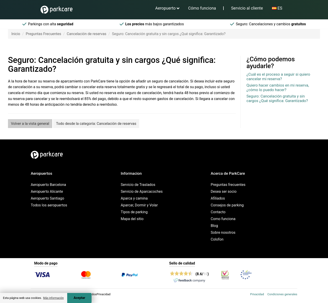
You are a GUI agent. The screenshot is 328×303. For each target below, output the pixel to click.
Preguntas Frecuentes (43, 34)
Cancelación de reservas (86, 34)
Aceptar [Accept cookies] (79, 298)
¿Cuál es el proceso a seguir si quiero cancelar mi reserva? (278, 76)
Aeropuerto (165, 8)
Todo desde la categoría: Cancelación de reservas (96, 123)
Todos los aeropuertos (49, 205)
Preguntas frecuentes (228, 184)
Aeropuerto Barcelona (48, 184)
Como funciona (223, 219)
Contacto (218, 212)
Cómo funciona (202, 8)
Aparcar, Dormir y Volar (139, 205)
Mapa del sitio (132, 219)
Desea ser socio (223, 191)
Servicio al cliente (247, 8)
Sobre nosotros (223, 232)
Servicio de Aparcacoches (142, 191)
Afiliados (218, 198)
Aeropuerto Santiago (47, 198)
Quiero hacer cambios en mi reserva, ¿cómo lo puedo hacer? (277, 87)
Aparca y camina (134, 198)
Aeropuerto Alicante (47, 191)
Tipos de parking (134, 212)
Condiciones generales (282, 294)
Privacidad (257, 294)
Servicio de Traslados (138, 184)
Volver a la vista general (30, 123)
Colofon (217, 239)
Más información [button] (53, 298)
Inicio (15, 34)
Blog (214, 225)
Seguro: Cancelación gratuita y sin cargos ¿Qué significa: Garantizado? (277, 98)
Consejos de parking (227, 205)
